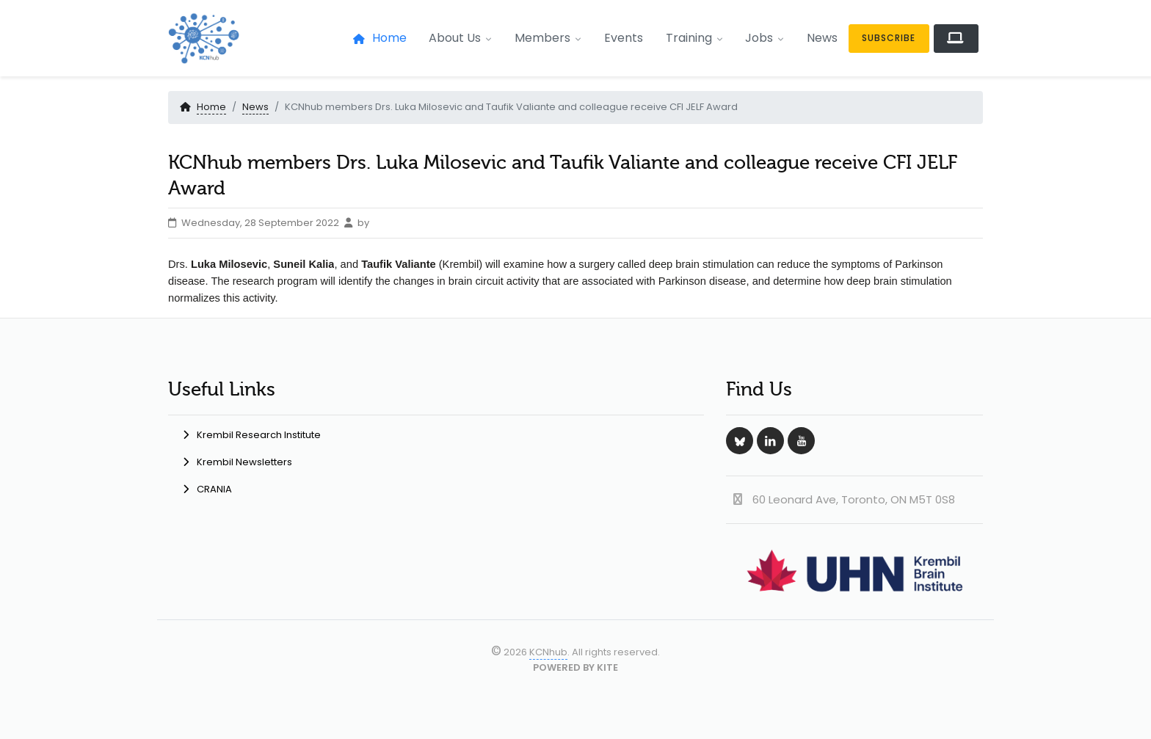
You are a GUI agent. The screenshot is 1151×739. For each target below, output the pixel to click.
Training (694, 37)
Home (380, 37)
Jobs (764, 37)
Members (548, 37)
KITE (607, 667)
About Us (460, 37)
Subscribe (888, 38)
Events (623, 37)
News (822, 37)
